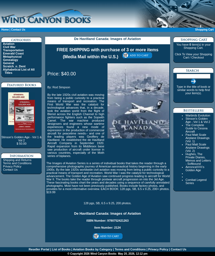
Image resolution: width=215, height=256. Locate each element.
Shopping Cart (204, 29)
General (8, 63)
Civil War (9, 47)
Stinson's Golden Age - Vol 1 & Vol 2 (197, 120)
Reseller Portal (39, 249)
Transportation (13, 50)
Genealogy (10, 59)
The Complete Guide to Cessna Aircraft (196, 128)
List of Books (61, 249)
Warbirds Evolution (197, 115)
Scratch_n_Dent (14, 66)
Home (5, 29)
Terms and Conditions (17, 163)
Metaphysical (12, 56)
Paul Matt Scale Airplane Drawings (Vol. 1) (197, 138)
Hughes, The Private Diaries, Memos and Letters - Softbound (198, 158)
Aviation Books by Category (92, 249)
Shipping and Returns (17, 160)
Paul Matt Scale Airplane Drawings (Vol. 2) (197, 147)
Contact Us (18, 29)
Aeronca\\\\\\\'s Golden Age (194, 168)
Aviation (9, 43)
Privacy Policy (12, 166)
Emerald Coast (13, 53)
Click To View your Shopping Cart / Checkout (193, 56)
